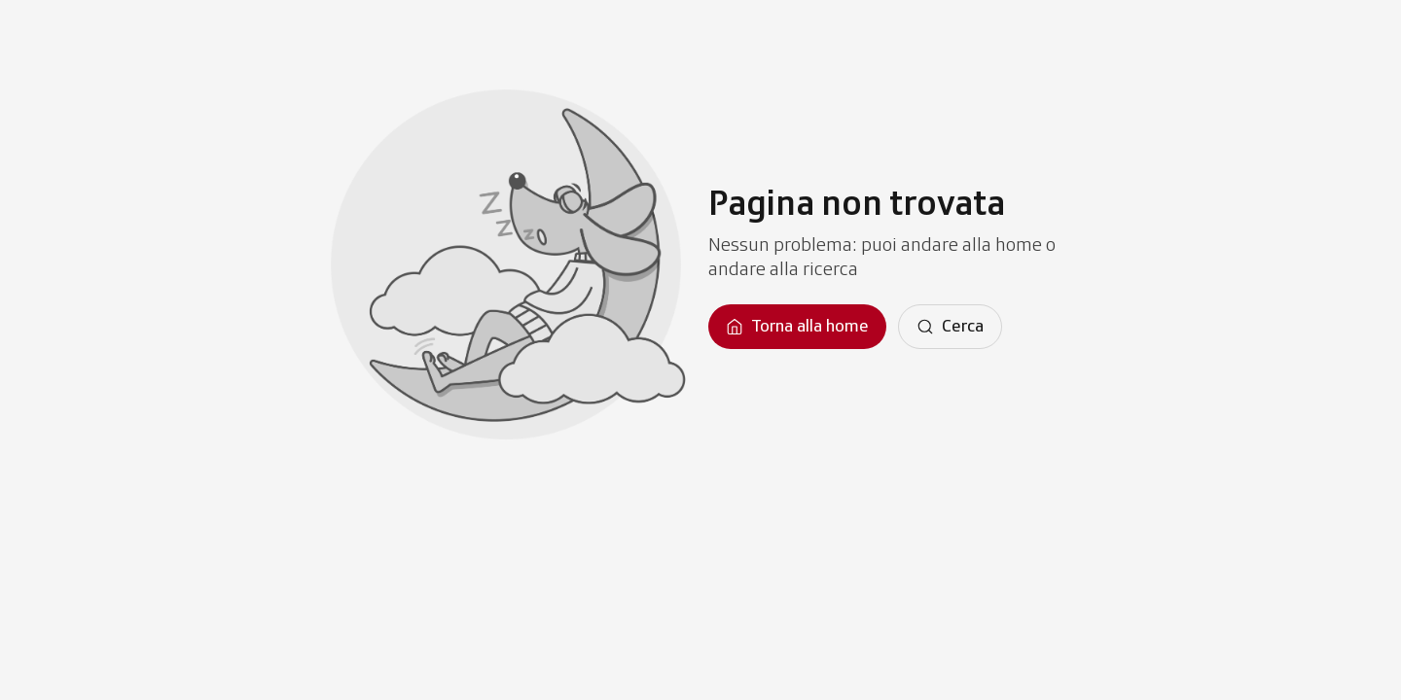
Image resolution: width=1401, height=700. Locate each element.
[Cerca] (950, 326)
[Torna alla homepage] (797, 326)
